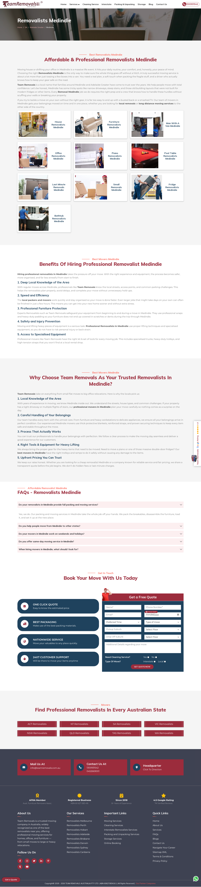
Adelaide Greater (37, 27)
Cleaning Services (113, 825)
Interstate (106, 4)
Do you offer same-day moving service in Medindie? (46, 541)
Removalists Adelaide (78, 834)
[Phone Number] (162, 607)
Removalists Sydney (77, 848)
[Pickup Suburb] (123, 629)
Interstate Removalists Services (120, 830)
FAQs (155, 834)
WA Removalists (164, 733)
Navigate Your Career (163, 848)
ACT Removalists (37, 724)
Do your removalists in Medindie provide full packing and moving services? (58, 504)
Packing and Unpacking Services (121, 834)
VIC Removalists (164, 724)
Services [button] (73, 4)
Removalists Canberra (78, 852)
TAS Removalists (121, 733)
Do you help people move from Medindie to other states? (49, 526)
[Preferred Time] (123, 622)
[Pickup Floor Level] (162, 629)
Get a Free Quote (143, 597)
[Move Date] (162, 614)
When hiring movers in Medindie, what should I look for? (48, 549)
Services (156, 830)
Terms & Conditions (162, 857)
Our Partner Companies (146, 884)
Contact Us (161, 4)
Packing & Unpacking (124, 4)
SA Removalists (121, 724)
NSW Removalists (37, 733)
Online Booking (112, 843)
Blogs (155, 839)
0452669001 (93, 771)
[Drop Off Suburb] (123, 637)
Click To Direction (152, 769)
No (153, 657)
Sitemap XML (159, 852)
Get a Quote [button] (11, 879)
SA (26, 27)
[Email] (123, 614)
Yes (145, 657)
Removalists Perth (76, 825)
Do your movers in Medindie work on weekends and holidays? (51, 533)
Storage (142, 4)
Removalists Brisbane (78, 839)
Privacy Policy (159, 861)
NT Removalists (79, 724)
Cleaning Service (91, 4)
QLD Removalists (79, 733)
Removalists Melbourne (79, 821)
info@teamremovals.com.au (45, 768)
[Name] (123, 607)
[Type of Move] (162, 622)
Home (63, 4)
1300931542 (190, 4)
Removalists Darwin (77, 843)
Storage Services (113, 839)
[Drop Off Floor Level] (162, 637)
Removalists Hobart (77, 830)
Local (160, 661)
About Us (157, 825)
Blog (151, 4)
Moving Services (112, 821)
